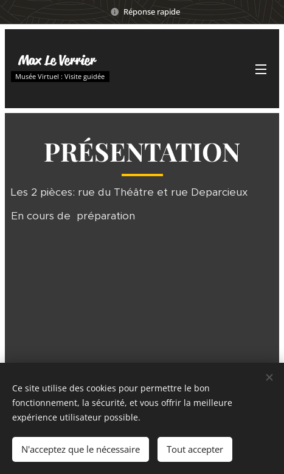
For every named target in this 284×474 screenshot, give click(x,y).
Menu (260, 69)
